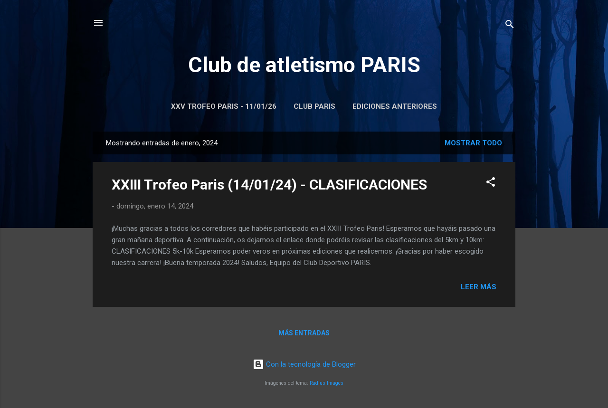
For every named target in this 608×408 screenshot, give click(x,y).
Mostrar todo (473, 143)
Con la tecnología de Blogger (304, 364)
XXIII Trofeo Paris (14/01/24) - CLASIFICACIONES (269, 184)
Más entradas (304, 333)
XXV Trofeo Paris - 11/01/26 (223, 106)
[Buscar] (509, 25)
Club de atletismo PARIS (304, 64)
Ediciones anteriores (394, 106)
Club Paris (314, 106)
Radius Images (326, 383)
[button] (490, 183)
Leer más (478, 287)
